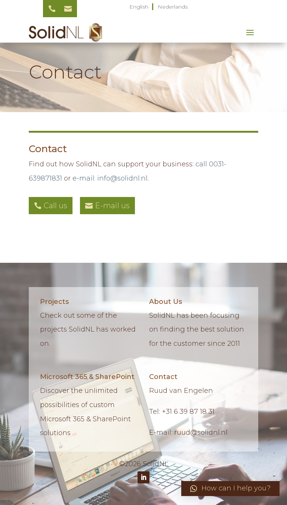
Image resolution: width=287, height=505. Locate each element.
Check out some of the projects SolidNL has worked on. (88, 329)
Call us (55, 205)
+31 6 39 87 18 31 (188, 411)
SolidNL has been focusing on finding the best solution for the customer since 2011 (196, 329)
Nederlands (173, 6)
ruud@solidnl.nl (201, 432)
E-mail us (112, 205)
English (138, 6)
